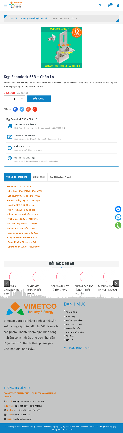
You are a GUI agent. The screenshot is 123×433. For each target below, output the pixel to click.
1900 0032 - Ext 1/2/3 (22, 414)
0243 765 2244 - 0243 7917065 (28, 406)
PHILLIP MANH (67, 430)
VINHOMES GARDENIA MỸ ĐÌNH (11, 290)
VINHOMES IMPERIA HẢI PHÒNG (34, 290)
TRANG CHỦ (71, 312)
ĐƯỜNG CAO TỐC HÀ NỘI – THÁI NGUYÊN (83, 290)
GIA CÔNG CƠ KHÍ (74, 324)
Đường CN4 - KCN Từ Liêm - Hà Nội (28, 401)
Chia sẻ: (7, 109)
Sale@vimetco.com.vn (22, 419)
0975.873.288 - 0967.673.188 (27, 410)
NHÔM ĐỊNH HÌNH (74, 320)
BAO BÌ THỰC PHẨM (75, 332)
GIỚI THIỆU (71, 316)
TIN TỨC (70, 336)
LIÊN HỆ (69, 340)
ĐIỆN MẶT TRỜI (73, 328)
